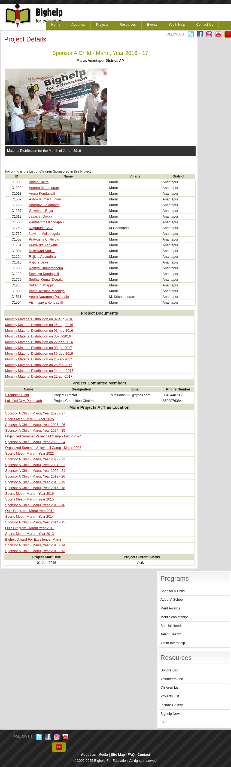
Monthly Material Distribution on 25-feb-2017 (38, 365)
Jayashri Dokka (40, 216)
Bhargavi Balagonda (44, 205)
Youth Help (177, 24)
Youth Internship (172, 643)
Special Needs (171, 626)
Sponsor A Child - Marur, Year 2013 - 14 (35, 545)
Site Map (118, 755)
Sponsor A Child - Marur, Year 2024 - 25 (35, 431)
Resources (128, 24)
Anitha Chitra (38, 182)
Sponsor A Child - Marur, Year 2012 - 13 (35, 551)
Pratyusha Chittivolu (44, 239)
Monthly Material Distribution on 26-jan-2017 (38, 359)
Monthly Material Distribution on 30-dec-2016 (39, 354)
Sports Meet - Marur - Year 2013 (29, 534)
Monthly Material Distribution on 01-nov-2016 (39, 331)
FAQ (163, 722)
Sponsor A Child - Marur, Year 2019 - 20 (35, 476)
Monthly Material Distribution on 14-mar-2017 (39, 371)
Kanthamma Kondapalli (46, 222)
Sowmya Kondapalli (44, 274)
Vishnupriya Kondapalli (46, 302)
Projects (102, 24)
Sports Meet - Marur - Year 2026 (29, 419)
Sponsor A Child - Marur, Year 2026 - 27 (35, 413)
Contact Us (204, 24)
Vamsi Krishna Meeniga (47, 291)
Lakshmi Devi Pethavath (23, 401)
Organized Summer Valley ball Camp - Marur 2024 (43, 436)
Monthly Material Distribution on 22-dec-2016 (39, 342)
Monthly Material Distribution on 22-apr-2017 (38, 376)
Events (152, 24)
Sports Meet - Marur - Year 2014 (29, 517)
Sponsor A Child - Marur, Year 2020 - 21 (35, 471)
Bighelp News (170, 714)
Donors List (169, 670)
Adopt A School (172, 600)
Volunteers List (171, 679)
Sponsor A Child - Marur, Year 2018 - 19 (35, 482)
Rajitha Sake (38, 262)
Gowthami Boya (41, 211)
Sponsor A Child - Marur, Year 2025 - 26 (35, 425)
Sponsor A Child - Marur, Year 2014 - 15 (35, 522)
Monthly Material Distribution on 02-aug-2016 (39, 319)
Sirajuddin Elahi (17, 395)
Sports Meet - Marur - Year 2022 (29, 453)
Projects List (169, 696)
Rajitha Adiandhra (42, 257)
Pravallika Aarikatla (43, 245)
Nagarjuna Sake (41, 228)
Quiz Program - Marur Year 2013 (29, 528)
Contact (144, 755)
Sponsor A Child (172, 591)
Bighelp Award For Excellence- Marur (33, 539)
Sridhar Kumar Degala (46, 280)
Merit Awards (170, 608)
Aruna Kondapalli (42, 194)
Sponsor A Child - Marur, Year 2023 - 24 (35, 442)
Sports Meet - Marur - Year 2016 (29, 494)
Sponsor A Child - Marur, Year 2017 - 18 (35, 488)
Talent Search (170, 634)
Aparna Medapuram (44, 188)
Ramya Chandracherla (46, 268)
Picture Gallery (171, 705)
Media (103, 755)
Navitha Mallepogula (44, 234)
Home (55, 24)
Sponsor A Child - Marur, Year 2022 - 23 (35, 459)
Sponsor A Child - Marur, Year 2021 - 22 (35, 465)
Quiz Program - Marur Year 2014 (29, 511)
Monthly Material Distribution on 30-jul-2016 (38, 336)
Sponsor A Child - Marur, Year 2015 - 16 (35, 505)
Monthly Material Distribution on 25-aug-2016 (39, 325)
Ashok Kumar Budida (45, 199)
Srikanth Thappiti (41, 285)
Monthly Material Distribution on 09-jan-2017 (38, 348)
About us (78, 24)
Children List (169, 687)
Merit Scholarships (174, 617)
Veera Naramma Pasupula (49, 297)
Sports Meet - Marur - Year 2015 (29, 499)
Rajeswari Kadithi (42, 251)
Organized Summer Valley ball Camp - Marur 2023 (43, 448)
